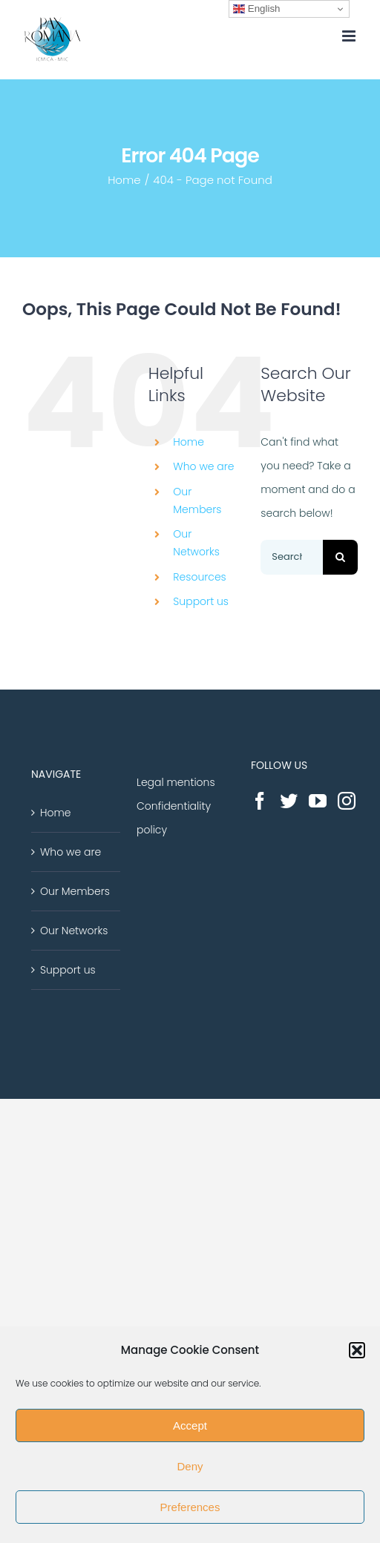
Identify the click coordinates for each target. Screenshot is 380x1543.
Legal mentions (176, 782)
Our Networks (74, 930)
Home (188, 442)
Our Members (75, 891)
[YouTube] (318, 801)
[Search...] (292, 557)
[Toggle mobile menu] (350, 36)
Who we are (203, 466)
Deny (190, 1466)
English (256, 9)
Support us (201, 601)
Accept (190, 1425)
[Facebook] (260, 801)
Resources (199, 576)
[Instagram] (347, 801)
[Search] (340, 557)
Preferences (190, 1507)
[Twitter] (289, 801)
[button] (357, 1350)
